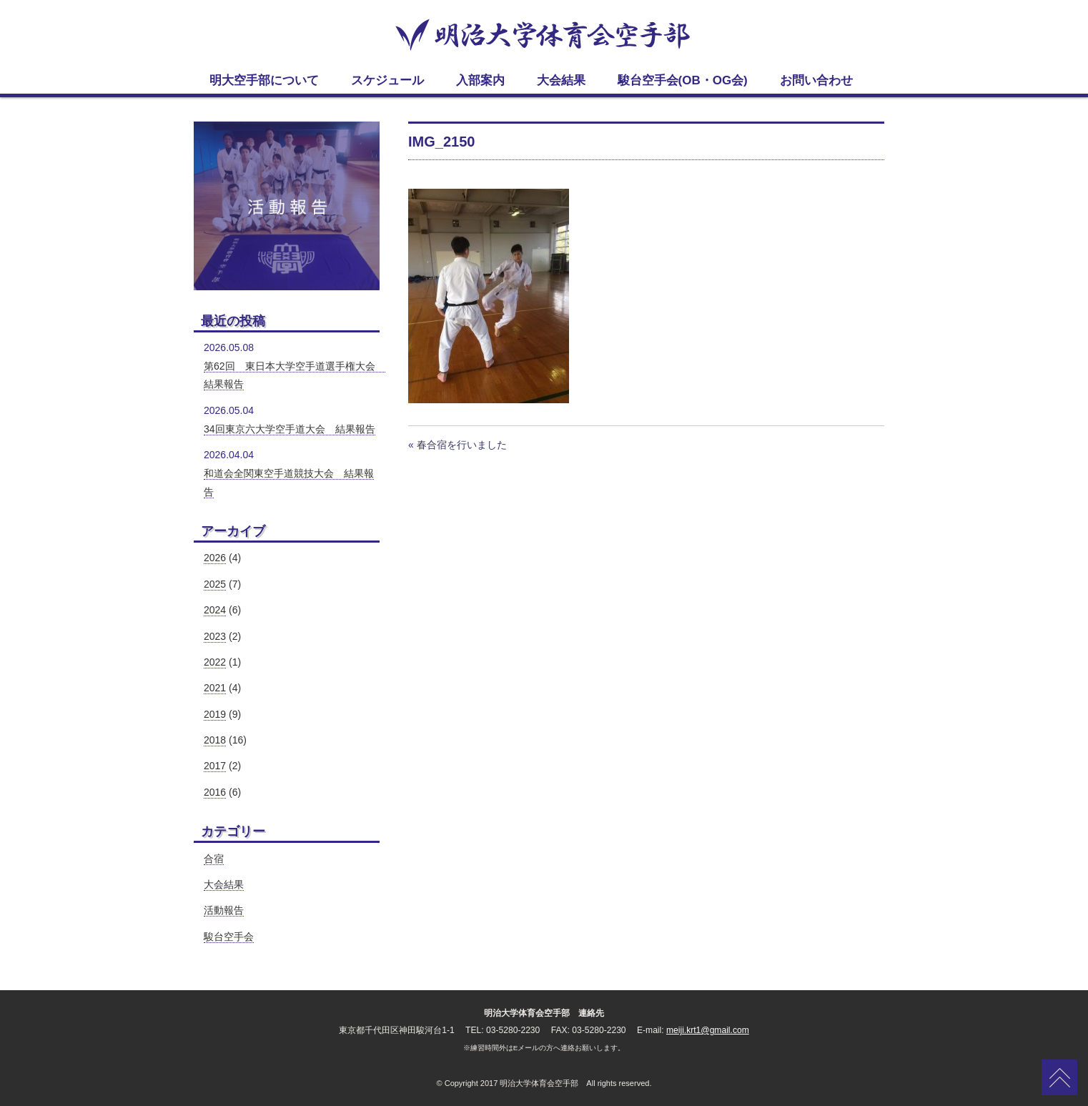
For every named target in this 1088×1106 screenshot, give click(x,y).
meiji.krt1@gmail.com (707, 1030)
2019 (215, 714)
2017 (215, 765)
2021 (215, 687)
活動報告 (224, 910)
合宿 (214, 858)
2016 (215, 792)
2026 (215, 557)
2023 (215, 636)
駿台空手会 (229, 936)
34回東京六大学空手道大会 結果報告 (289, 429)
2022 (215, 662)
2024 (215, 610)
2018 (215, 740)
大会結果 (224, 884)
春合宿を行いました (462, 444)
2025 (215, 584)
